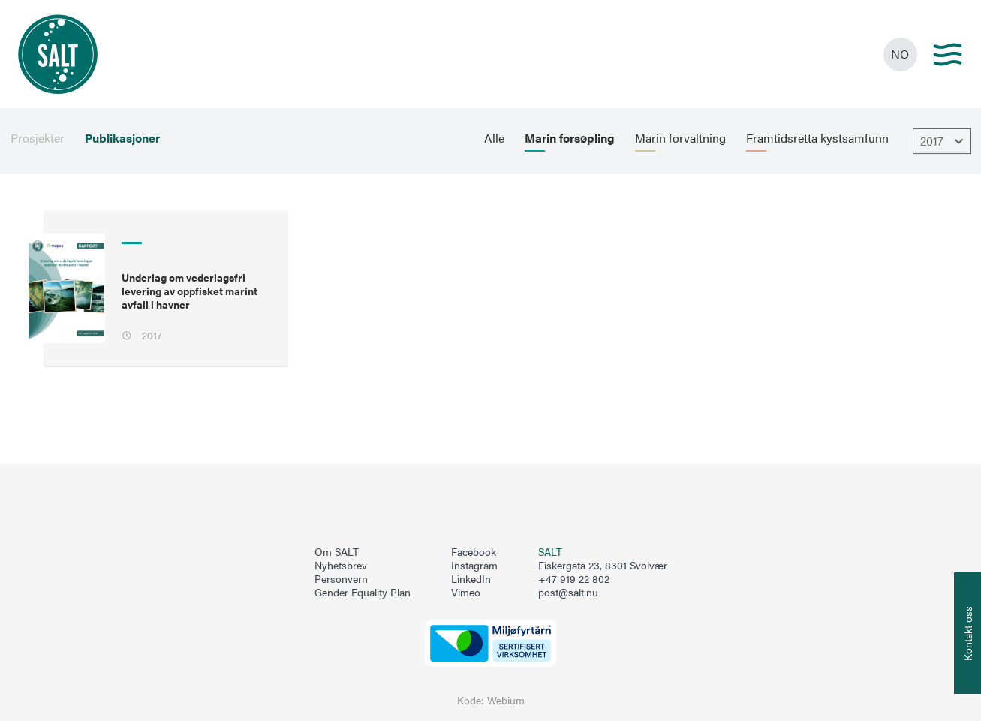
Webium (506, 700)
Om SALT (336, 552)
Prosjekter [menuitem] (38, 138)
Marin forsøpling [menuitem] (570, 138)
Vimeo (465, 592)
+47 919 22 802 (573, 579)
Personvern (341, 579)
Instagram (474, 565)
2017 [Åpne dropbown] (943, 141)
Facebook (473, 552)
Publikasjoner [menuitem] (122, 138)
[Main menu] (947, 54)
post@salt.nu (568, 592)
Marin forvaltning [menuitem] (680, 138)
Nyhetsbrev (340, 565)
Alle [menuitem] (494, 138)
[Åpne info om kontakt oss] (967, 633)
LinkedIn (471, 579)
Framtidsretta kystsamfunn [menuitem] (817, 138)
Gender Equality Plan (362, 592)
